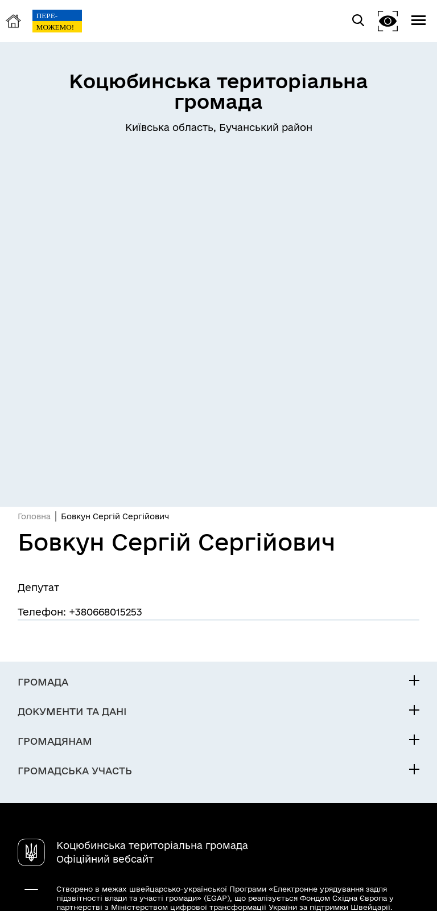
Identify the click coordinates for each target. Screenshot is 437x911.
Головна (34, 516)
